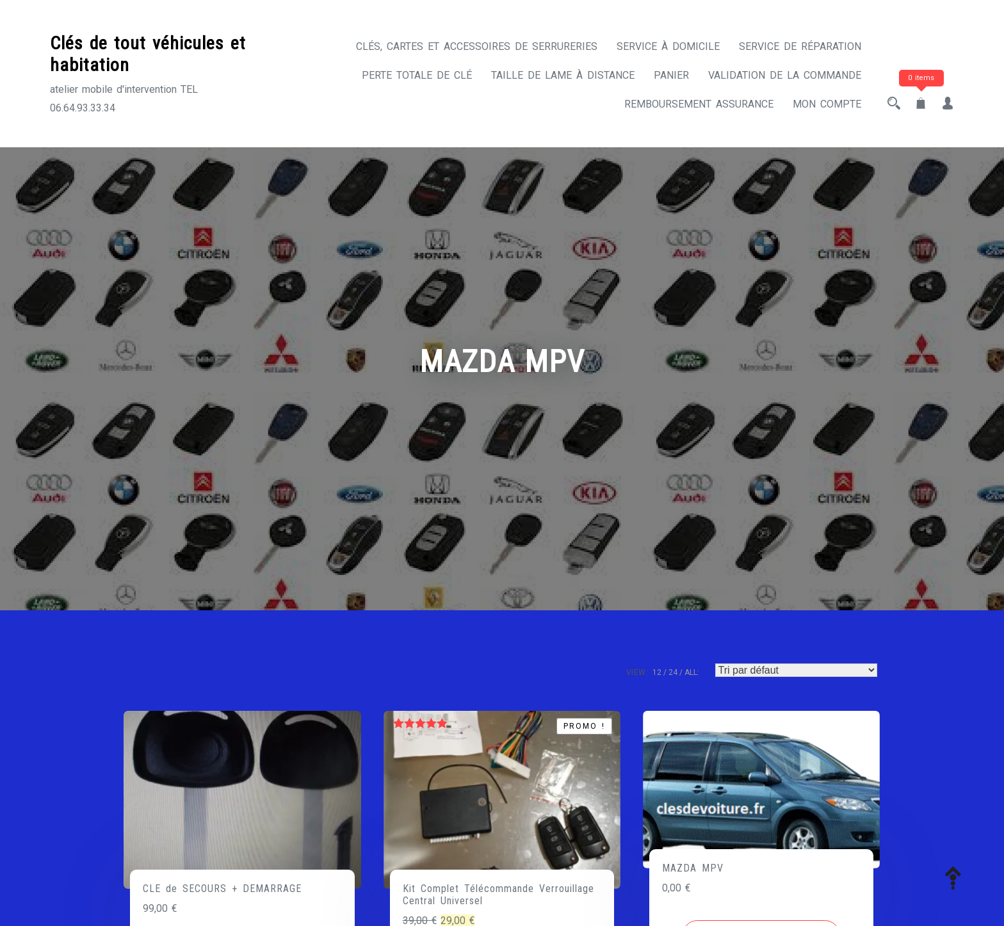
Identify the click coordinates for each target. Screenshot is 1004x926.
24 (672, 672)
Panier (671, 75)
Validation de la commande (784, 75)
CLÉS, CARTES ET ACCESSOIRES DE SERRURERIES (476, 46)
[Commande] (796, 670)
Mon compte (827, 104)
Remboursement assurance (698, 104)
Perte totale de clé (417, 75)
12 (656, 672)
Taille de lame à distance (563, 75)
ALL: (691, 672)
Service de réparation (800, 46)
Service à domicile (668, 46)
